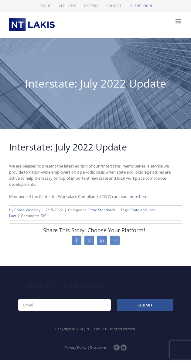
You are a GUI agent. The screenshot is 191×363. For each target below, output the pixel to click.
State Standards (101, 210)
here (143, 196)
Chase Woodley (27, 210)
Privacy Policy (76, 347)
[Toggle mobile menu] (179, 21)
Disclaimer (98, 347)
